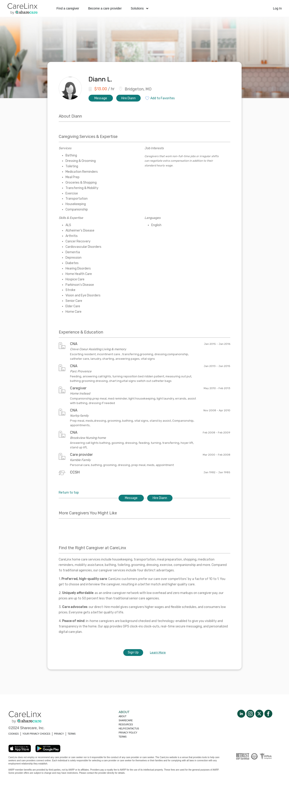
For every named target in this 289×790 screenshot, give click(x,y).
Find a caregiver (67, 8)
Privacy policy (128, 732)
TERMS (72, 734)
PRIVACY (59, 734)
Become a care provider (105, 8)
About (122, 716)
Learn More (158, 652)
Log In (277, 8)
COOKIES (13, 734)
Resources (126, 724)
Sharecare (126, 720)
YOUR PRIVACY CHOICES (36, 734)
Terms (122, 737)
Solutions (139, 8)
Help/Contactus (129, 728)
